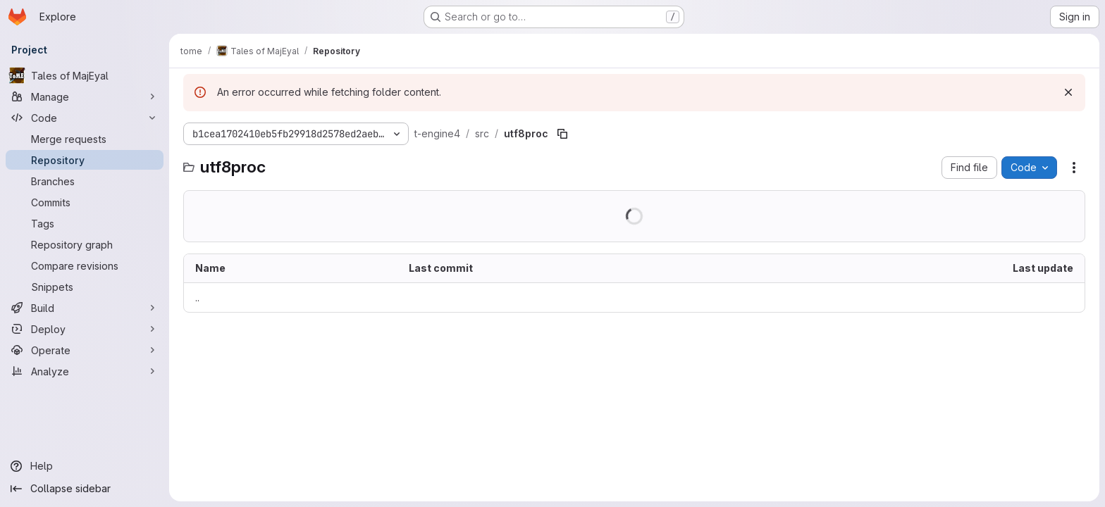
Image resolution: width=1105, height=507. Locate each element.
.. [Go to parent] (197, 297)
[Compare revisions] (84, 265)
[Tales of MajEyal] (84, 75)
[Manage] (84, 96)
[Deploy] (84, 329)
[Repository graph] (84, 244)
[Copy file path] (562, 134)
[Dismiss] (1068, 92)
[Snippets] (84, 286)
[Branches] (84, 181)
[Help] (84, 466)
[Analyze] (84, 371)
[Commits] (84, 202)
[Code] (84, 117)
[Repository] (84, 160)
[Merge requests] (84, 139)
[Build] (84, 308)
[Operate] (84, 350)
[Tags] (84, 223)
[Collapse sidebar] (84, 489)
